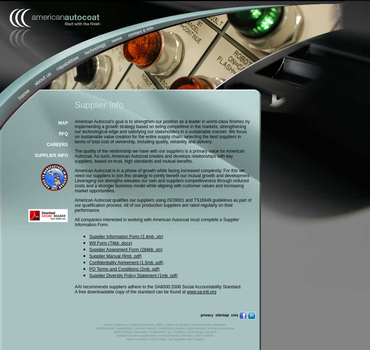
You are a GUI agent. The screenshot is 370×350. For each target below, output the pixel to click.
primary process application (136, 335)
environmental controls (175, 335)
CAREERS (57, 144)
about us (122, 325)
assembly (141, 332)
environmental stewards (208, 325)
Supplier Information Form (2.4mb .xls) (126, 236)
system (211, 332)
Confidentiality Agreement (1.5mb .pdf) (126, 262)
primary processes (221, 328)
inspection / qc (160, 332)
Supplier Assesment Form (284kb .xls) (126, 249)
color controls (204, 335)
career (199, 339)
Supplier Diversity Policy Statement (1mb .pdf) (133, 275)
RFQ (63, 133)
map (162, 339)
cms (234, 315)
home (109, 325)
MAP (63, 123)
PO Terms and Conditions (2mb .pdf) (124, 269)
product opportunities (190, 328)
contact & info (146, 339)
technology (196, 332)
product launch (145, 328)
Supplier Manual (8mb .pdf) (115, 256)
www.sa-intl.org (201, 291)
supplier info (183, 339)
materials (165, 328)
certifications (105, 328)
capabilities (124, 328)
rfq (170, 339)
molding (179, 332)
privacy (207, 315)
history (135, 325)
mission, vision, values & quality (166, 325)
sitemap (222, 315)
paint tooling (123, 332)
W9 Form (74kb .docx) (110, 243)
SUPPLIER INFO (51, 155)
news (130, 339)
